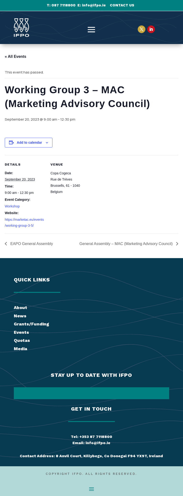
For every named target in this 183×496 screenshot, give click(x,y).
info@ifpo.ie (94, 5)
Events (21, 332)
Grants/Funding (31, 323)
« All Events (15, 56)
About (20, 307)
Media (20, 348)
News (20, 315)
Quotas (22, 340)
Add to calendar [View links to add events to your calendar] (29, 142)
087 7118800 (63, 5)
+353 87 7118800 (95, 436)
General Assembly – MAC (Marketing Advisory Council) (126, 244)
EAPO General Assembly (31, 244)
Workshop (12, 206)
